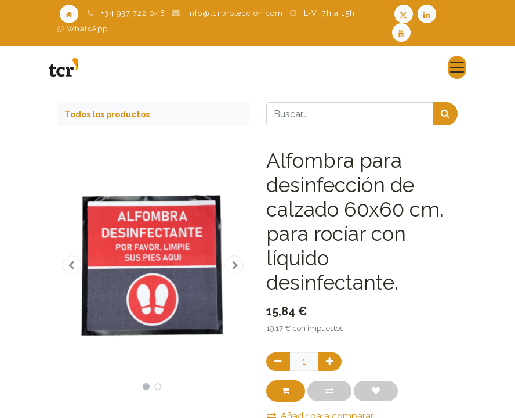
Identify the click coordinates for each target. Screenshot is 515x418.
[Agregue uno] (330, 361)
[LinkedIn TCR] (428, 13)
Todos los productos (107, 114)
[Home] (69, 13)
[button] (71, 264)
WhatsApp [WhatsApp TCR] (82, 28)
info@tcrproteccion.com (235, 13)
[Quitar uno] (278, 361)
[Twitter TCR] (403, 13)
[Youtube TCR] (402, 31)
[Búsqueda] (445, 113)
